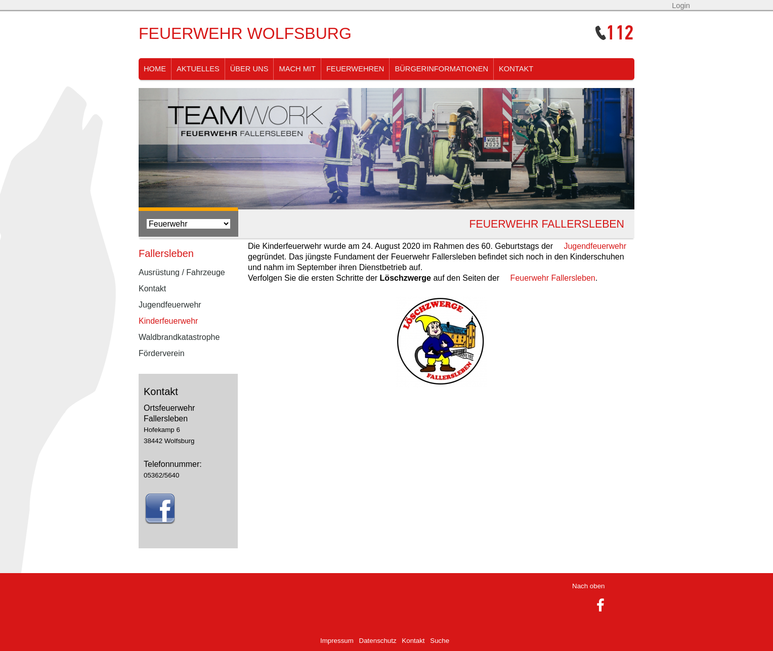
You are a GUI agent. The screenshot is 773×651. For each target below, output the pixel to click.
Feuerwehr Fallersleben (552, 278)
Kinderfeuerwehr (168, 321)
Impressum (337, 640)
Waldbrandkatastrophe (179, 337)
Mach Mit (297, 69)
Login (681, 6)
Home (155, 69)
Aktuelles (198, 69)
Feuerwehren (355, 69)
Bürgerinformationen (441, 69)
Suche (439, 640)
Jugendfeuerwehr (595, 246)
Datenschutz (378, 640)
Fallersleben (166, 253)
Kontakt (516, 69)
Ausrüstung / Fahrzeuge (182, 272)
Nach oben (588, 586)
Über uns (249, 69)
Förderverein (162, 353)
